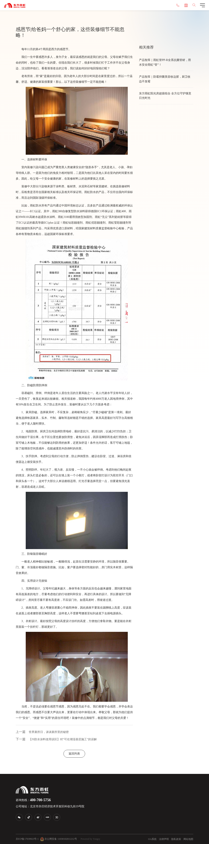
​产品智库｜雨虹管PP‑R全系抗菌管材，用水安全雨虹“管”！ (165, 62)
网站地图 (188, 839)
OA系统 (152, 839)
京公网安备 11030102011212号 (58, 839)
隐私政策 (176, 839)
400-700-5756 (40, 800)
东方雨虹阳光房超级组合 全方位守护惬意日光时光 (165, 95)
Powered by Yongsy (90, 838)
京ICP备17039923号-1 (27, 838)
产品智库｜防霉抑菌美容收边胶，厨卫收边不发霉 (164, 79)
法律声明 (164, 839)
